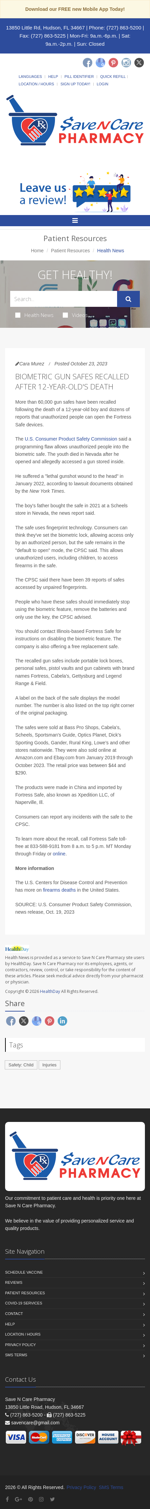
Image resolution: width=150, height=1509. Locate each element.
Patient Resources (70, 250)
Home (37, 250)
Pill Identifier (79, 77)
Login (102, 84)
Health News (34, 315)
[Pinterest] (113, 62)
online (59, 853)
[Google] (100, 62)
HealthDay (50, 991)
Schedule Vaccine (24, 1272)
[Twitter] (139, 62)
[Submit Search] (128, 299)
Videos (75, 315)
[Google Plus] (18, 1499)
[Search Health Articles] (63, 299)
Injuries (49, 1064)
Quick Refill (113, 77)
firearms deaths (59, 890)
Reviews (13, 1282)
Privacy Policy (20, 1345)
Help (53, 77)
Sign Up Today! (75, 84)
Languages (30, 77)
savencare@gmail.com (35, 1422)
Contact (14, 1314)
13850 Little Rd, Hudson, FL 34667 (45, 27)
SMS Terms (16, 1355)
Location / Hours (36, 84)
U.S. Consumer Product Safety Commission (71, 439)
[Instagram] (126, 62)
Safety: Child (21, 1064)
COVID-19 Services (23, 1303)
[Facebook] (87, 62)
